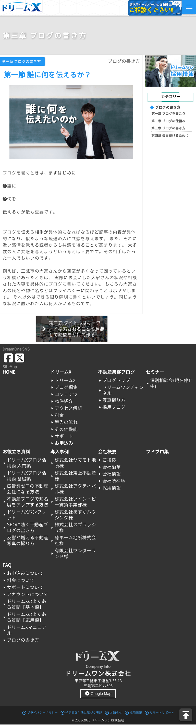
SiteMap (10, 366)
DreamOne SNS (16, 349)
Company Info (98, 666)
